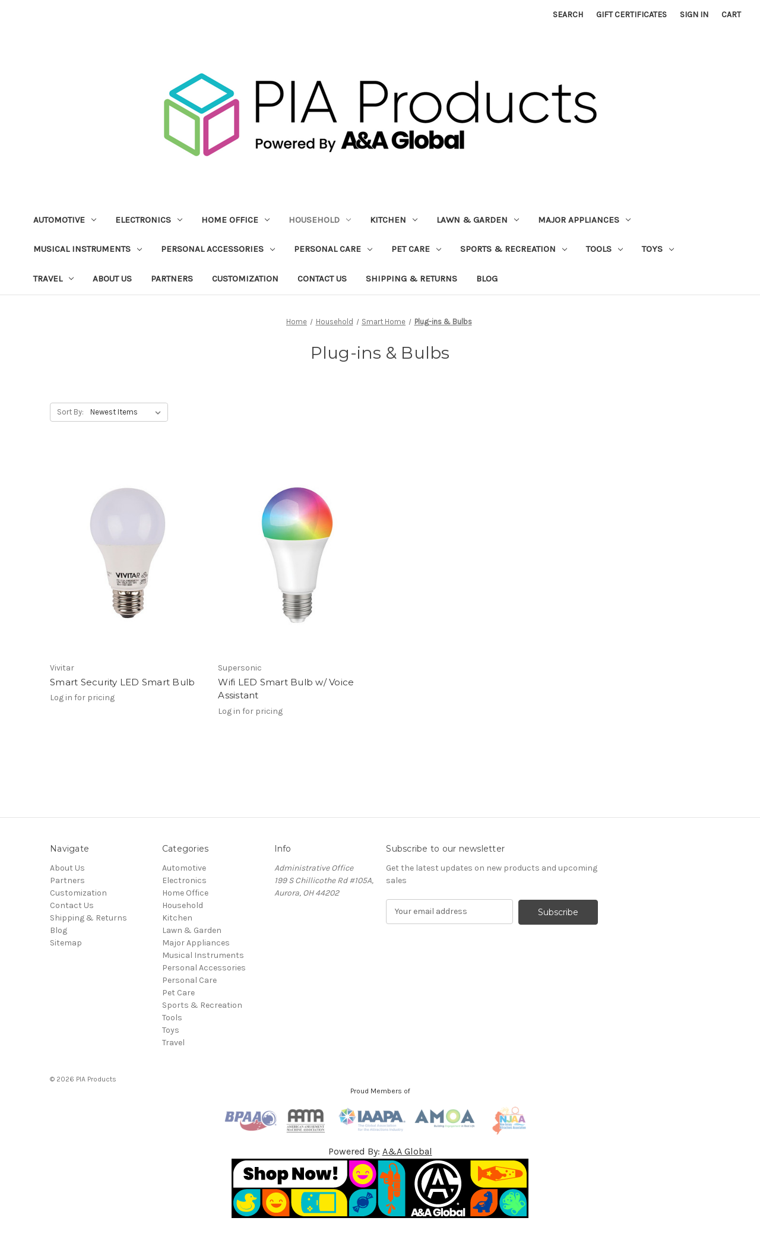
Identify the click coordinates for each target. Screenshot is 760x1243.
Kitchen (393, 219)
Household (320, 219)
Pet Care (416, 248)
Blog (487, 278)
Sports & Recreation (513, 248)
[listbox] (127, 412)
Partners (172, 278)
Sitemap (66, 943)
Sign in (694, 15)
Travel (53, 278)
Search (568, 15)
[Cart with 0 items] (731, 14)
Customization (245, 278)
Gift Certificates (631, 15)
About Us (112, 278)
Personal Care (333, 248)
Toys (658, 248)
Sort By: (70, 411)
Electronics (148, 219)
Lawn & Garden (477, 219)
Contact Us (322, 278)
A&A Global (407, 1151)
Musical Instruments (87, 248)
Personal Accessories (218, 248)
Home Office (235, 219)
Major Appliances (584, 219)
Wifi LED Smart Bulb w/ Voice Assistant (286, 688)
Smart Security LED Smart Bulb (122, 682)
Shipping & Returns (411, 278)
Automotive (64, 219)
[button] (380, 1188)
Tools (604, 248)
